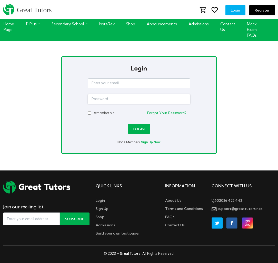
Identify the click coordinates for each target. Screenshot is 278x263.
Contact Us (227, 27)
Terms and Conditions (184, 208)
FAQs (169, 217)
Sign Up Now (151, 142)
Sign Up (102, 208)
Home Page (9, 27)
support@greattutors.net (237, 208)
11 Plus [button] (32, 24)
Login (235, 10)
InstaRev (107, 24)
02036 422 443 (227, 200)
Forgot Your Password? (166, 113)
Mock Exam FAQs (252, 30)
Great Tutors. (131, 253)
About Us (173, 200)
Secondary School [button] (68, 24)
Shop (130, 24)
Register (262, 10)
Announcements (162, 24)
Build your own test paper (118, 233)
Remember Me (103, 113)
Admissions (198, 24)
